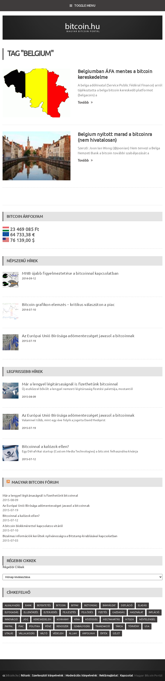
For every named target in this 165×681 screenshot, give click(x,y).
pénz (48, 626)
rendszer (62, 626)
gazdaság (118, 612)
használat (136, 612)
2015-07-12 (29, 459)
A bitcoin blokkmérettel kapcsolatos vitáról (33, 526)
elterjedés (50, 612)
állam (73, 633)
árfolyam (88, 633)
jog (25, 619)
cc (4, 675)
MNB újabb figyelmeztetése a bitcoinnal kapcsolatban (70, 273)
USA (147, 626)
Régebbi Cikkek (13, 567)
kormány (63, 619)
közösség (91, 619)
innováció (11, 619)
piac (21, 626)
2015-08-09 (29, 396)
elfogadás (11, 612)
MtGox (129, 619)
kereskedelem (42, 619)
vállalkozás (27, 633)
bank (28, 605)
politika (34, 626)
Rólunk (25, 675)
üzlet (116, 633)
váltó (43, 633)
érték (103, 633)
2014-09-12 (29, 278)
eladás (142, 605)
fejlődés (87, 612)
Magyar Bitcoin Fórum (35, 482)
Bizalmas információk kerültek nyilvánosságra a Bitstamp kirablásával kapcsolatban (60, 536)
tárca (119, 626)
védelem (58, 633)
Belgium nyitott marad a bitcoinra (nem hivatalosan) (115, 137)
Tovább (85, 102)
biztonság (90, 605)
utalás (9, 633)
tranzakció (102, 626)
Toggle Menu (82, 5)
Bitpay (75, 605)
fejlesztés (69, 612)
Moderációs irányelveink (81, 675)
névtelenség (147, 619)
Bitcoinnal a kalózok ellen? (45, 446)
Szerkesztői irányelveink (47, 675)
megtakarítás (111, 619)
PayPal (9, 626)
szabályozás (82, 626)
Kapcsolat (126, 675)
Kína (77, 619)
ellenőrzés (31, 612)
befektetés (44, 605)
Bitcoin (61, 605)
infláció (154, 612)
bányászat (109, 605)
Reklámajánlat (108, 675)
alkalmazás (12, 605)
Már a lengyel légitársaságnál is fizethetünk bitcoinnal (70, 384)
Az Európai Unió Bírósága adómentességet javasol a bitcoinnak (78, 335)
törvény (133, 626)
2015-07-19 (29, 340)
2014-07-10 (29, 309)
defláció (126, 605)
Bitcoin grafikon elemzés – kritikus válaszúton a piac (68, 304)
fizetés (102, 612)
